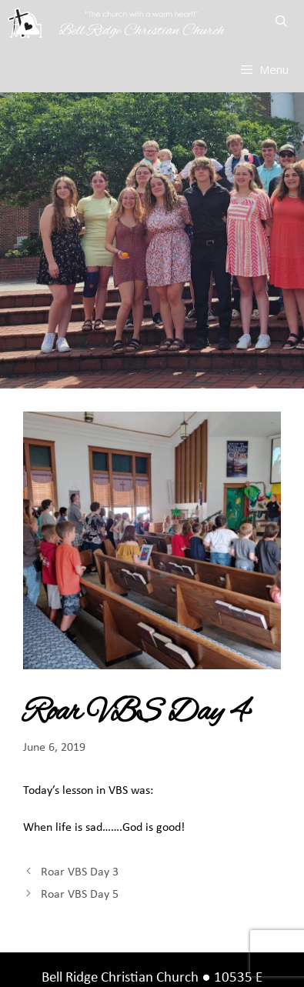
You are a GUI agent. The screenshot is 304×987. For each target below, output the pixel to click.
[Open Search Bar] (281, 23)
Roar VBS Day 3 (80, 872)
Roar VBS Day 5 (80, 895)
